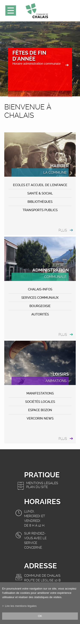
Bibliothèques (40, 202)
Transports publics (40, 210)
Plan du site (37, 487)
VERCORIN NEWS (40, 418)
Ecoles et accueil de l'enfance (40, 185)
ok (40, 616)
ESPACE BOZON (40, 410)
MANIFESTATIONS (40, 393)
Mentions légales (42, 483)
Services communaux (40, 298)
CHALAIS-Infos (40, 289)
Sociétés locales (40, 402)
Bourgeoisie (40, 306)
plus (62, 230)
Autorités (40, 314)
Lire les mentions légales (21, 606)
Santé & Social (40, 193)
